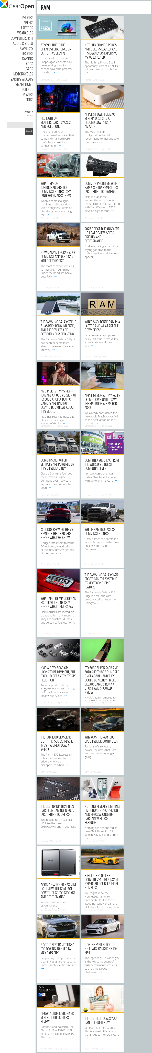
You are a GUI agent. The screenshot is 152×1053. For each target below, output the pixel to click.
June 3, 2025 (62, 79)
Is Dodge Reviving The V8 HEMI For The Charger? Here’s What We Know (57, 533)
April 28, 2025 (99, 841)
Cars (29, 68)
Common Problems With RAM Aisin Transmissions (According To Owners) (101, 187)
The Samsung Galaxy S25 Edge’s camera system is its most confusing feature (101, 580)
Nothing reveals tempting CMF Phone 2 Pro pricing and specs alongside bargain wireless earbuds (102, 814)
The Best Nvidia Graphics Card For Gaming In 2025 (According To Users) (57, 810)
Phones (27, 17)
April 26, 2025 (53, 979)
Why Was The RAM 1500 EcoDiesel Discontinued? (101, 739)
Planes (28, 94)
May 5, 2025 (106, 702)
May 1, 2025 (55, 841)
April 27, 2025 (97, 910)
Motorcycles (23, 73)
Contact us (28, 112)
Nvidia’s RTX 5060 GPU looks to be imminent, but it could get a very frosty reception (58, 673)
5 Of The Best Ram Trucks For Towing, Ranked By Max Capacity (57, 948)
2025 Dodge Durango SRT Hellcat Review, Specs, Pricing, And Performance (102, 234)
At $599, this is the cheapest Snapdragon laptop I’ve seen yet (56, 49)
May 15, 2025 (53, 564)
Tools (29, 99)
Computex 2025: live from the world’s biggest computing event (102, 464)
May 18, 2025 (106, 495)
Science (27, 89)
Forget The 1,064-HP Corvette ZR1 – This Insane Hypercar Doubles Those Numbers (102, 881)
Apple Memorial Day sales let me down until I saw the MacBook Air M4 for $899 (102, 401)
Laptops (27, 27)
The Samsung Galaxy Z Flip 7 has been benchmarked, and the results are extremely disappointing (58, 327)
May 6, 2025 (62, 702)
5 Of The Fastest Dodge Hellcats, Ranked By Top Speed (101, 948)
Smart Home (24, 84)
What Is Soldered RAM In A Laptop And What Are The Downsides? (102, 325)
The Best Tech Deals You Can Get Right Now (101, 1020)
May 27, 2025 (55, 356)
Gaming (27, 58)
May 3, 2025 (96, 771)
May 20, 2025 (53, 495)
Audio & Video (23, 43)
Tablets (27, 22)
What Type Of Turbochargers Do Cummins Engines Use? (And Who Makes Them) (56, 189)
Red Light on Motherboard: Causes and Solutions (56, 122)
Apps (29, 63)
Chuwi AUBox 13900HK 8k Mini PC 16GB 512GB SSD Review (57, 1017)
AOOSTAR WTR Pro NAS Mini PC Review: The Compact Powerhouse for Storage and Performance (58, 890)
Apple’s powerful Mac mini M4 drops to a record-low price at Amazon (100, 120)
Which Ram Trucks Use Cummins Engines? (100, 531)
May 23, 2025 (62, 425)
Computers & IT (22, 38)
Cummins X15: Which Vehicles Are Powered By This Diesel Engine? (57, 464)
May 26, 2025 (100, 356)
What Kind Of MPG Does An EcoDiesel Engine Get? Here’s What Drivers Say (58, 602)
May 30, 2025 (53, 287)
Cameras (26, 48)
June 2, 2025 (62, 149)
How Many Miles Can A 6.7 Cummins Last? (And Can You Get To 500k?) (58, 256)
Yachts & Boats (22, 79)
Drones (27, 53)
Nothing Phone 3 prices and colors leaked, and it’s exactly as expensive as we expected (101, 51)
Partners (29, 115)
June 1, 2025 (52, 218)
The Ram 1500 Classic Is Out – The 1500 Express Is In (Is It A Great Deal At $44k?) (57, 743)
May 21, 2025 (106, 425)
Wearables (25, 32)
